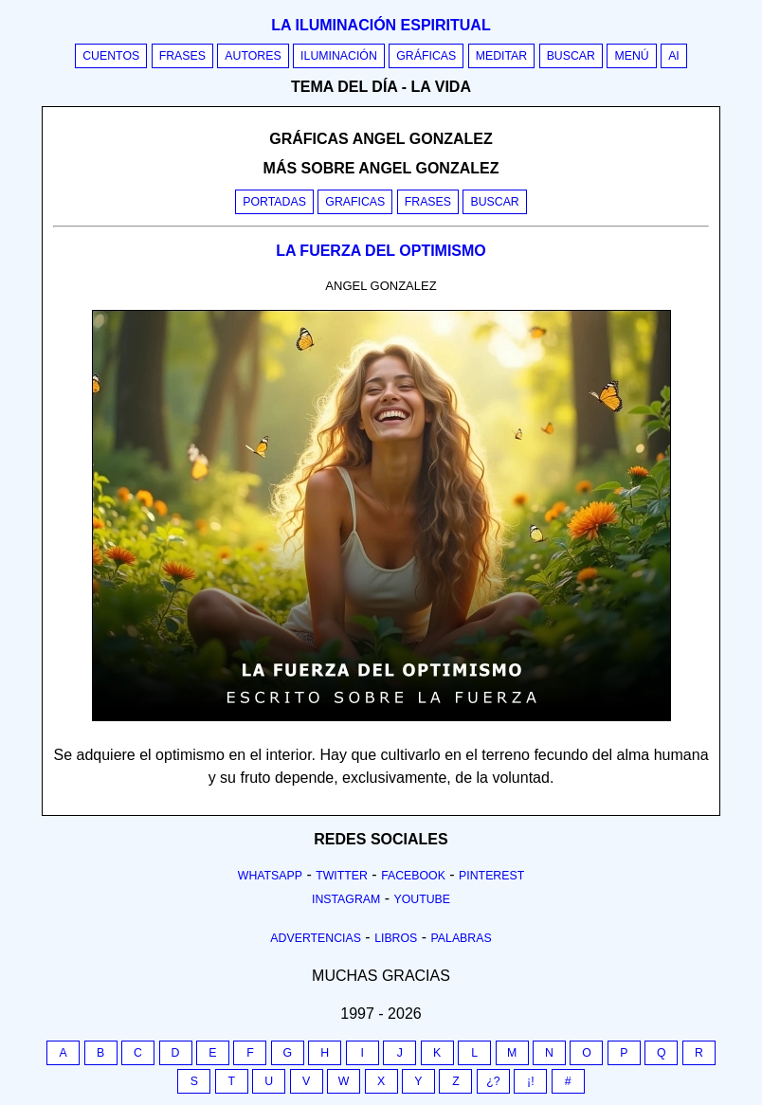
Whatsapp (270, 875)
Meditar (502, 56)
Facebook (413, 875)
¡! (531, 1081)
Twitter (342, 875)
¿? (492, 1081)
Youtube (421, 899)
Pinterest (491, 875)
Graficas (355, 201)
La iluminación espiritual (380, 25)
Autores (253, 56)
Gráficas (426, 56)
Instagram (346, 899)
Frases (182, 56)
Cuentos (110, 56)
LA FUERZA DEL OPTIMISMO (381, 251)
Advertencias (315, 938)
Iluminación (338, 56)
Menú (631, 56)
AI (674, 56)
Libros (395, 938)
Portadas (274, 201)
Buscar (571, 56)
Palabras (461, 938)
